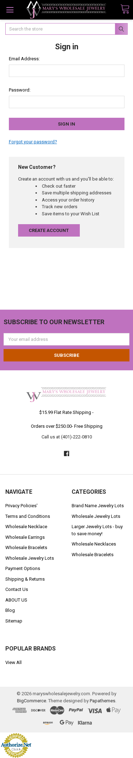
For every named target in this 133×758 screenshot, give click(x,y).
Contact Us (16, 589)
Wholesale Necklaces (94, 544)
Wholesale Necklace (26, 526)
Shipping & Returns (25, 579)
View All (13, 662)
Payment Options (22, 568)
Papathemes (102, 700)
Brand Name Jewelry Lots (98, 505)
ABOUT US (16, 600)
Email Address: (24, 58)
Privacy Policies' (21, 505)
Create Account (49, 230)
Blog (10, 610)
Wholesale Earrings (25, 537)
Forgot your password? (33, 141)
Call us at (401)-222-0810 (66, 436)
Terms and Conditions (27, 516)
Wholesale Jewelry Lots (29, 558)
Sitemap (13, 621)
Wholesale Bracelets (26, 547)
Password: (20, 90)
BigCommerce (31, 700)
